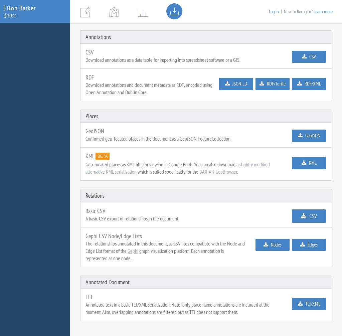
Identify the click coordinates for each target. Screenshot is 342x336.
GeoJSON (309, 135)
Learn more (323, 11)
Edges (309, 244)
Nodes (273, 244)
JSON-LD (236, 83)
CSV (309, 56)
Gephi (133, 250)
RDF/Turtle (273, 83)
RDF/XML (309, 83)
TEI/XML (309, 304)
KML (309, 163)
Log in (274, 11)
